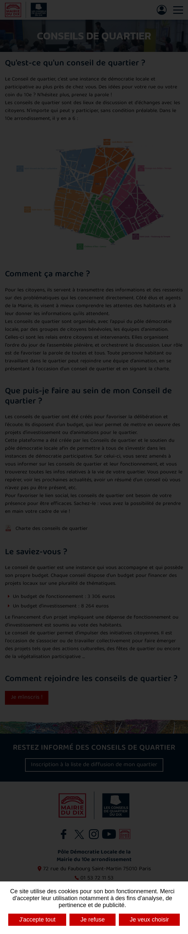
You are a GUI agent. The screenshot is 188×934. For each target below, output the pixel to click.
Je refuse (92, 919)
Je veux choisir (149, 919)
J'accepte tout (37, 919)
